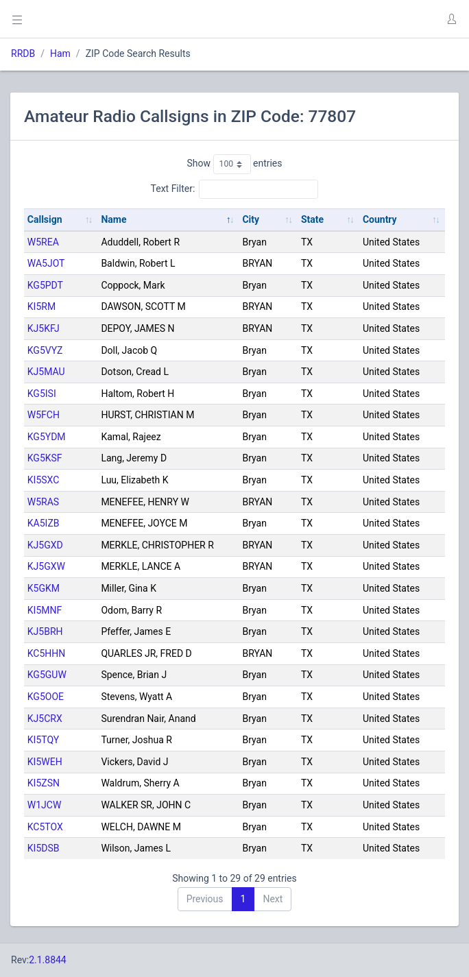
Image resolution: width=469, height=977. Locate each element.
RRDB (23, 53)
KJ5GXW (46, 566)
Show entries (234, 163)
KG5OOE (45, 696)
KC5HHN (46, 653)
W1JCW (44, 804)
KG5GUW (47, 674)
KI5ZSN (43, 782)
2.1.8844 (48, 959)
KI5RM (41, 306)
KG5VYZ (45, 350)
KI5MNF (44, 610)
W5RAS (43, 501)
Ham (60, 53)
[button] (451, 19)
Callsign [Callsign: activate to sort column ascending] (44, 219)
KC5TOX (45, 826)
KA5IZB (43, 523)
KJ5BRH (45, 631)
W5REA (43, 242)
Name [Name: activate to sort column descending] (113, 219)
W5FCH (43, 414)
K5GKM (43, 588)
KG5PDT (45, 285)
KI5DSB (43, 848)
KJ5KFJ (43, 328)
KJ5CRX (44, 718)
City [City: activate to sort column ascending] (250, 219)
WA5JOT (46, 263)
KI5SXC (43, 479)
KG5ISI (41, 393)
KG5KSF (44, 458)
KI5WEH (44, 761)
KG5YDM (46, 436)
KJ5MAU (46, 371)
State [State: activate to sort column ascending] (312, 219)
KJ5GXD (45, 545)
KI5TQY (43, 739)
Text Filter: (235, 189)
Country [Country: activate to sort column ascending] (380, 219)
